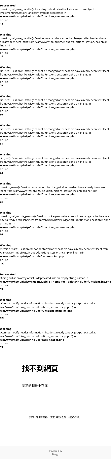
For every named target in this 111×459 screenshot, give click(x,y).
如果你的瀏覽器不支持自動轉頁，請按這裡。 (55, 417)
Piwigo (55, 454)
